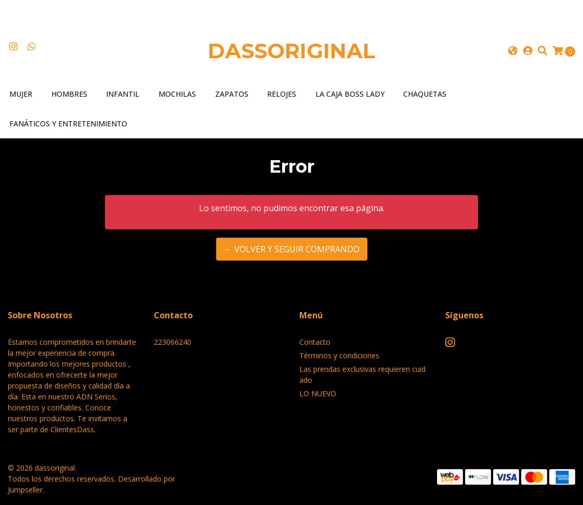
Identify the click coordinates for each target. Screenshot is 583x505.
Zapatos (231, 94)
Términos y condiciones (339, 355)
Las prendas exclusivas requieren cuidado (362, 374)
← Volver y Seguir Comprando (292, 249)
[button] (512, 51)
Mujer (20, 94)
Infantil (122, 94)
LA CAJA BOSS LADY (350, 94)
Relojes (281, 94)
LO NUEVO (317, 393)
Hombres (69, 94)
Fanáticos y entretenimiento (68, 123)
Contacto (314, 342)
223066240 (172, 342)
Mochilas (177, 94)
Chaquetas (424, 94)
